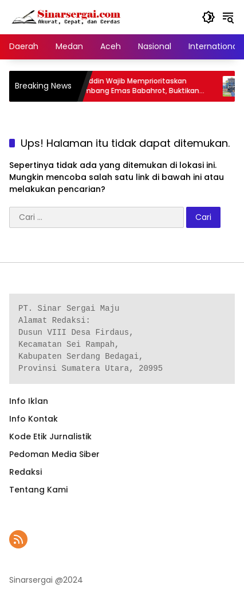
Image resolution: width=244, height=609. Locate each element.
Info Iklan (28, 401)
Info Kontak (33, 418)
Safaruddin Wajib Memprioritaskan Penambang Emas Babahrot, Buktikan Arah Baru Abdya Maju (137, 86)
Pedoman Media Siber (54, 454)
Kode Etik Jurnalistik (50, 436)
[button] (208, 17)
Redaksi (25, 472)
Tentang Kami (38, 489)
